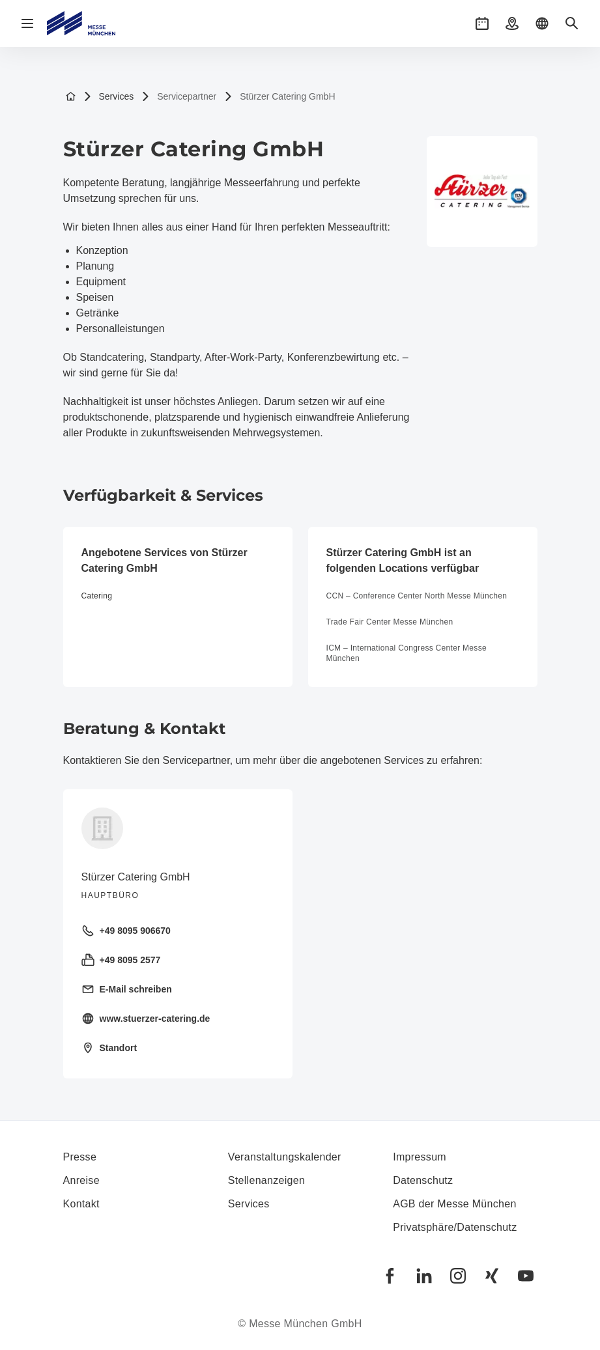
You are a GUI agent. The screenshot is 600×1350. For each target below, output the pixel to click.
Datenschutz (423, 1180)
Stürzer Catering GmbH (279, 96)
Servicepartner (178, 96)
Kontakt (81, 1203)
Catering (97, 595)
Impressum (419, 1156)
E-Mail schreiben (126, 989)
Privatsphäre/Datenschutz (455, 1227)
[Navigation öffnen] (27, 23)
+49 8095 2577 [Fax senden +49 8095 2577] (121, 959)
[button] (482, 23)
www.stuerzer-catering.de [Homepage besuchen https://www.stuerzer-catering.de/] (145, 1018)
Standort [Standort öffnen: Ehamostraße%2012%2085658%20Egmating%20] (109, 1047)
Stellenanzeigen (266, 1180)
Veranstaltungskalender (284, 1156)
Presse (80, 1156)
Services (108, 96)
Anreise (81, 1180)
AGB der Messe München (455, 1203)
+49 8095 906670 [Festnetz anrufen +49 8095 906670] (126, 930)
